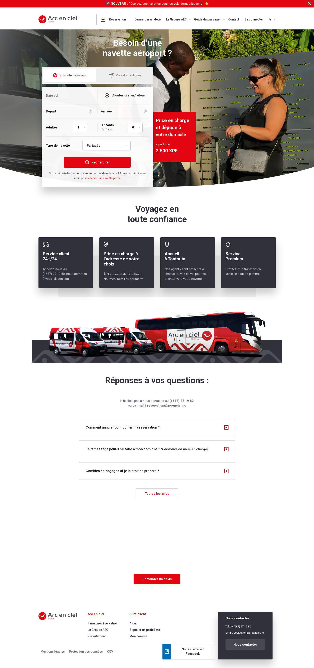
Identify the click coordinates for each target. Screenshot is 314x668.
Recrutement (97, 636)
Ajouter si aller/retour (128, 95)
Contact (233, 19)
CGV (110, 651)
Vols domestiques (125, 75)
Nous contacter (245, 644)
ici (201, 4)
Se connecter (254, 19)
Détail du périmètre (130, 279)
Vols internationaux (70, 75)
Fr (269, 19)
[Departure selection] (70, 111)
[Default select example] (80, 127)
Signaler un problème (145, 630)
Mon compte (138, 636)
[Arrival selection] (125, 111)
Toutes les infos (157, 494)
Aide (133, 623)
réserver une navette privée (104, 178)
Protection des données (86, 651)
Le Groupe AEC (176, 19)
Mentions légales (53, 651)
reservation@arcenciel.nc (248, 632)
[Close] (309, 3)
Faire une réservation (103, 623)
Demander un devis (148, 19)
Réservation (113, 20)
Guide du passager (207, 19)
